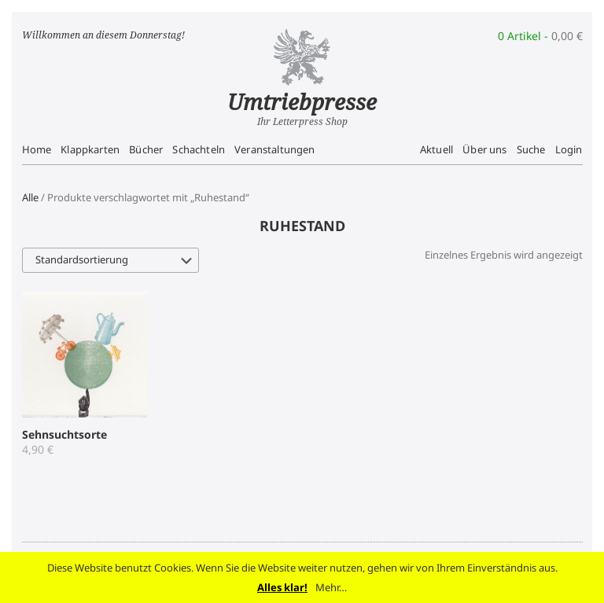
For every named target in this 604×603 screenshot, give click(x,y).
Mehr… (331, 587)
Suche (531, 149)
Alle (30, 197)
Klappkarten (90, 149)
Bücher (146, 149)
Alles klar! (282, 587)
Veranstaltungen (274, 149)
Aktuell (436, 149)
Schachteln (198, 149)
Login (569, 149)
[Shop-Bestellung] (110, 260)
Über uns (484, 149)
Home (37, 149)
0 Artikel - (540, 35)
